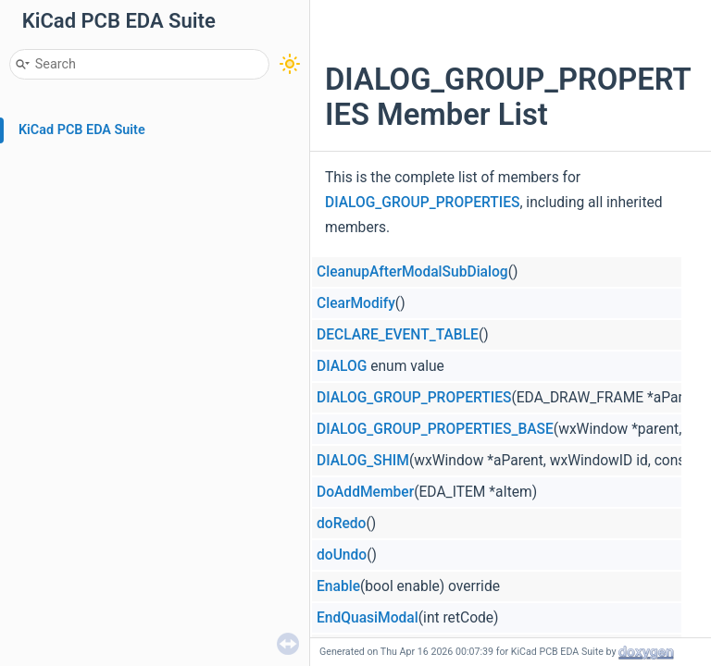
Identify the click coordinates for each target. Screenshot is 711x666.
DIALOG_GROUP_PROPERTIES (422, 202)
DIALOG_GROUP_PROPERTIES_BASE (435, 429)
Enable (338, 586)
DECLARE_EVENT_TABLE (398, 335)
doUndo (342, 555)
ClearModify (356, 303)
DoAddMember (365, 492)
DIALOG (342, 366)
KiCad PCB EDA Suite (82, 130)
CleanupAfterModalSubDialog (412, 272)
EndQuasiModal (367, 618)
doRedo (341, 523)
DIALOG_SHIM (363, 460)
